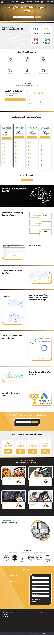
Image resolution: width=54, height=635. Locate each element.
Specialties (37, 1)
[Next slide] (50, 97)
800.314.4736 (13, 581)
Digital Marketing (30, 1)
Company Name (35, 583)
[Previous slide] (3, 97)
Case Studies (42, 2)
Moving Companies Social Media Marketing (45, 451)
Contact (51, 1)
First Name (34, 576)
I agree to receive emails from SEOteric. (36, 599)
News (48, 1)
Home (13, 1)
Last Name (34, 580)
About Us (17, 1)
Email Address (34, 587)
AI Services (22, 2)
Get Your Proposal (15, 99)
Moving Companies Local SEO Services (20, 451)
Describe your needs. (35, 594)
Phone (33, 590)
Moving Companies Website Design (33, 451)
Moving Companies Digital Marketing (8, 451)
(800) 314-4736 (6, 614)
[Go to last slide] (3, 558)
